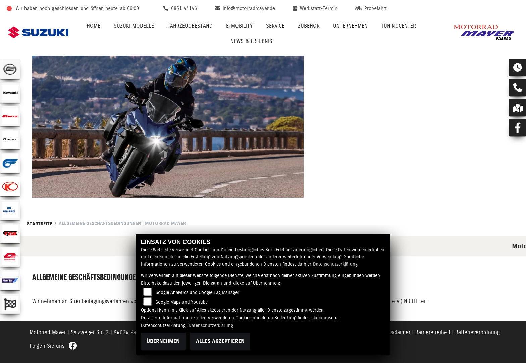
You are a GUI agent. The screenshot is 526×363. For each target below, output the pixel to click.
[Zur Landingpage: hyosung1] (10, 163)
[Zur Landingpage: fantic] (10, 116)
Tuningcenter (398, 26)
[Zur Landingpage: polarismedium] (10, 210)
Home (93, 26)
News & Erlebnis (251, 41)
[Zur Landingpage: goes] (10, 139)
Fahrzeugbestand (190, 26)
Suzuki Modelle (134, 26)
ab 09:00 (129, 8)
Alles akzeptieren (220, 341)
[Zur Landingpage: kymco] (10, 186)
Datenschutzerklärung (335, 264)
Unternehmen (350, 26)
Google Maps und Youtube (181, 302)
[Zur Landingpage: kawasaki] (10, 92)
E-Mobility (239, 26)
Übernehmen (163, 341)
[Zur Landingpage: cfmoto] (10, 69)
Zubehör (309, 26)
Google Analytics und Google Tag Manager (197, 292)
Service (275, 26)
